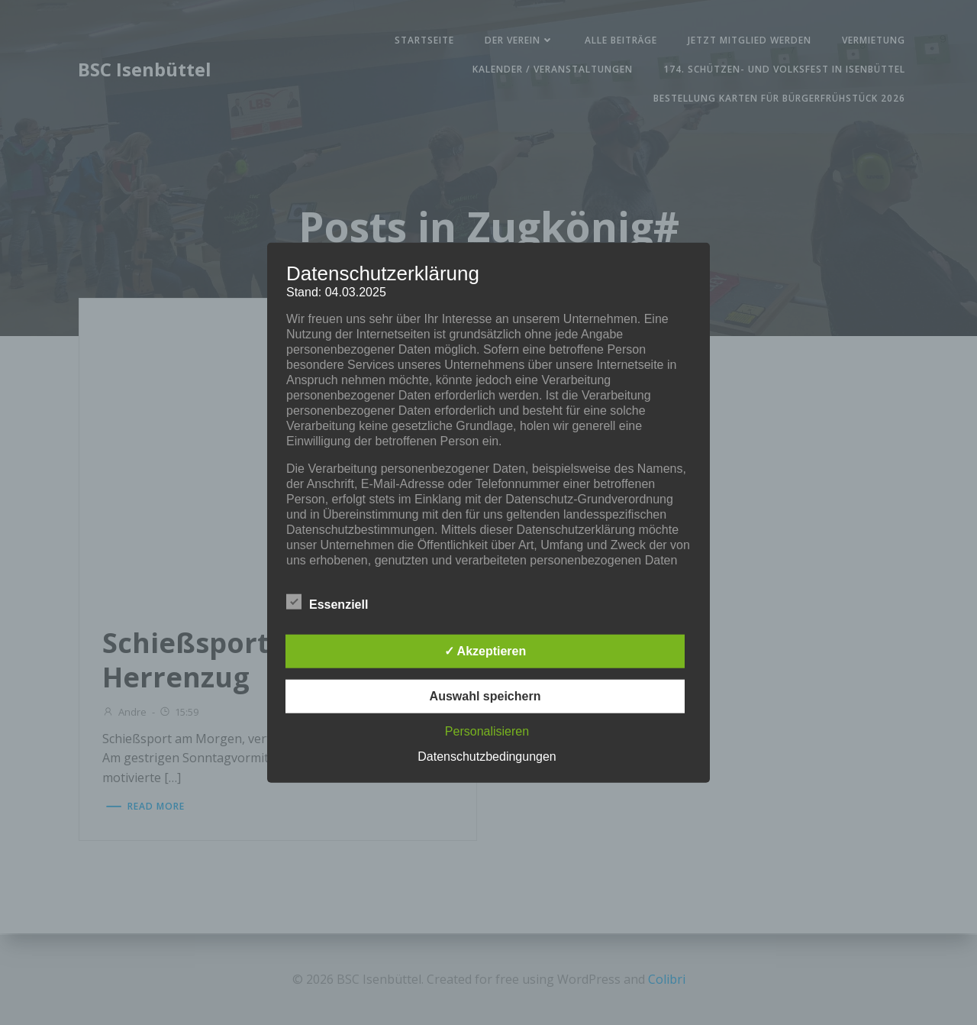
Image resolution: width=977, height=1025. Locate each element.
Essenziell (327, 601)
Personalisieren (487, 730)
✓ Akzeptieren (485, 650)
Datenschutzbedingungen (487, 755)
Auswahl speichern (485, 695)
